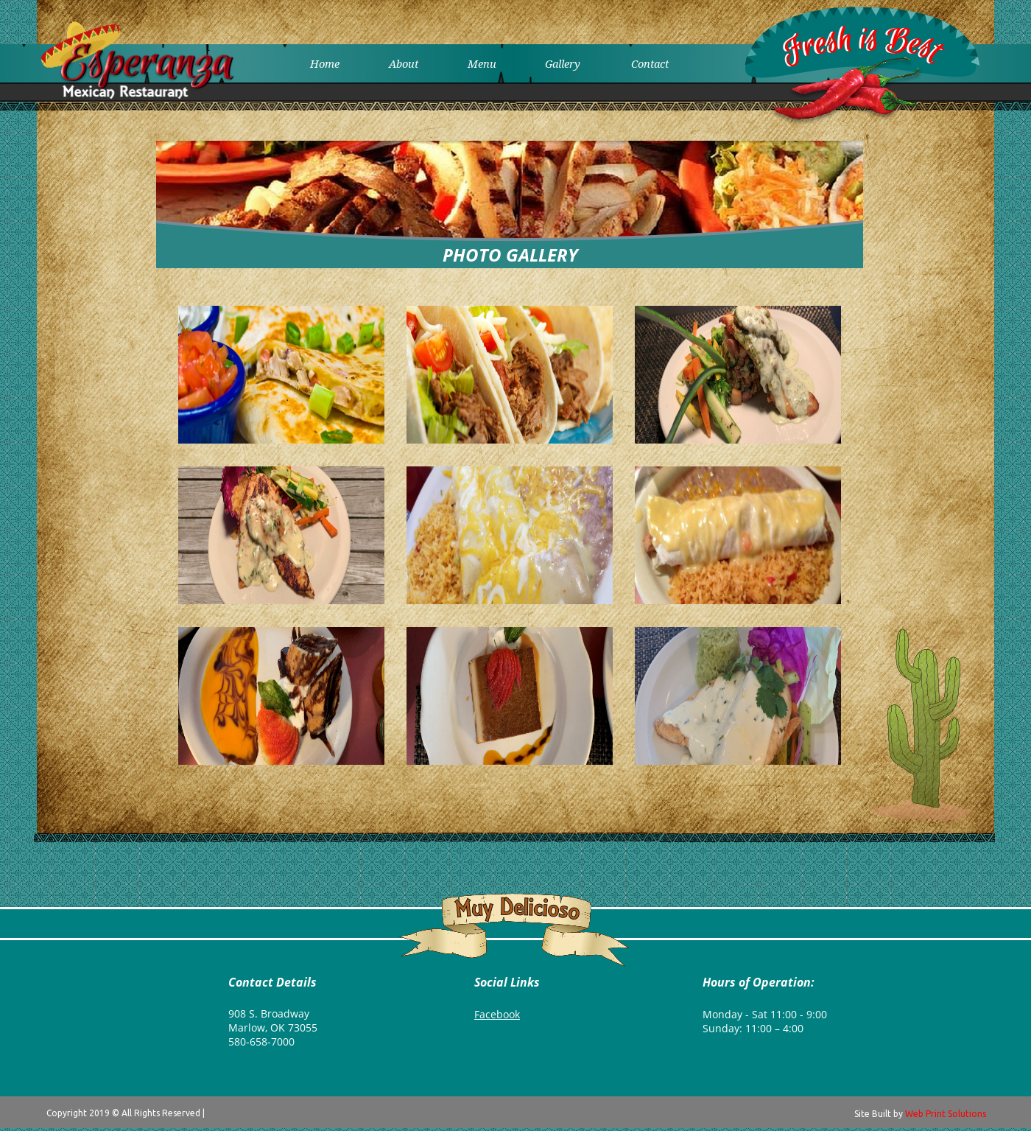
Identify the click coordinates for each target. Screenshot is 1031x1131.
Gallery (562, 63)
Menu (482, 63)
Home (324, 63)
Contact (650, 63)
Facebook (497, 1014)
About (403, 63)
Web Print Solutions (945, 1113)
